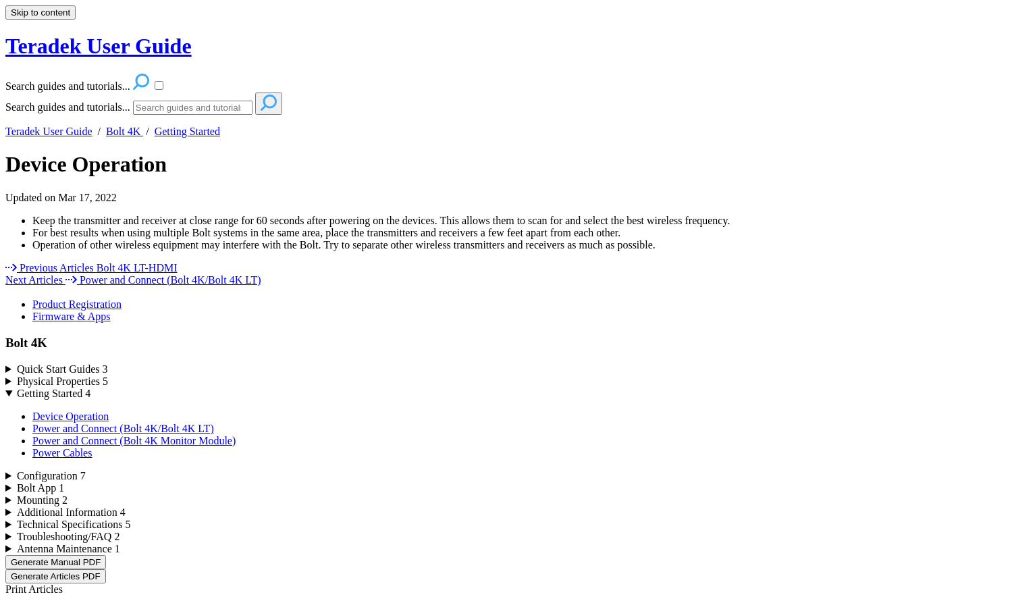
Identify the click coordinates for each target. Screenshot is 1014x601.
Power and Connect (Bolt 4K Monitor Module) (134, 440)
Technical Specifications (74, 524)
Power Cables (62, 453)
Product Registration (77, 304)
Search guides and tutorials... (67, 107)
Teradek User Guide (48, 131)
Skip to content (40, 12)
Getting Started (187, 131)
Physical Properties (62, 381)
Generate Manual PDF (56, 562)
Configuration (51, 475)
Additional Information (71, 512)
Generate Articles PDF (56, 576)
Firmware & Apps (71, 316)
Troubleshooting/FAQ (68, 536)
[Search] (192, 108)
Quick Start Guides (62, 369)
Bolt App (40, 488)
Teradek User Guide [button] (98, 46)
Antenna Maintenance (68, 548)
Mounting (42, 500)
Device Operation (86, 164)
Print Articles (34, 589)
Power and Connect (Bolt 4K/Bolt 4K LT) (123, 428)
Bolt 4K (124, 131)
